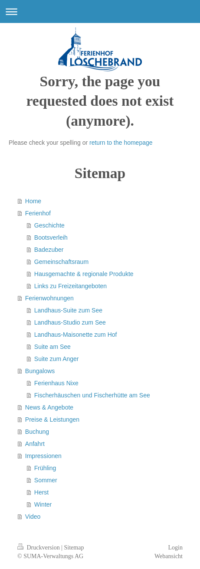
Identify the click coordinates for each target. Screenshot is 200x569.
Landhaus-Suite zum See (68, 310)
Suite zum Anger (56, 358)
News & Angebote (49, 407)
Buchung (37, 431)
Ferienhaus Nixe (56, 383)
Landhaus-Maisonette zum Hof (75, 334)
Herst (41, 492)
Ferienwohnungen (49, 298)
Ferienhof (38, 213)
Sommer (45, 480)
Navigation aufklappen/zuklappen (100, 11)
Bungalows (40, 370)
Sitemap (74, 547)
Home (33, 201)
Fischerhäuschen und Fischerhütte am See (92, 395)
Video (33, 516)
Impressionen (43, 455)
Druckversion (39, 547)
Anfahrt (35, 443)
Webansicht (168, 556)
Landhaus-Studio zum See (70, 322)
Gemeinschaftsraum (61, 261)
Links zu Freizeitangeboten (70, 286)
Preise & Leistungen (52, 419)
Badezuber (49, 249)
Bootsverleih (51, 237)
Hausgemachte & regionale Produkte (84, 273)
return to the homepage (121, 142)
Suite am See (52, 346)
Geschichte (49, 225)
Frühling (45, 468)
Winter (43, 504)
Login (175, 547)
